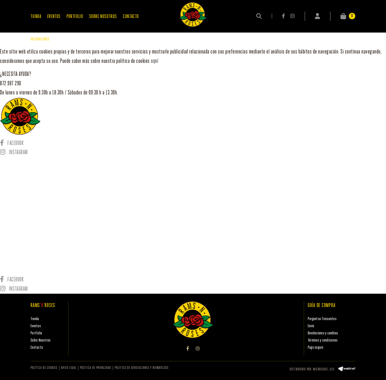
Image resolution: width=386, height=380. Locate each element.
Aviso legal (68, 368)
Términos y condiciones (323, 340)
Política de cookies (44, 368)
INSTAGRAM (292, 16)
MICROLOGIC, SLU (323, 369)
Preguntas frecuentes (322, 319)
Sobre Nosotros (41, 340)
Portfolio (36, 333)
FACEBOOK (284, 16)
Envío (311, 326)
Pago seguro (315, 347)
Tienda (35, 319)
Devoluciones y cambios (323, 333)
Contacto (37, 347)
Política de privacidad (95, 368)
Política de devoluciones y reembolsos (142, 368)
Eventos (36, 326)
